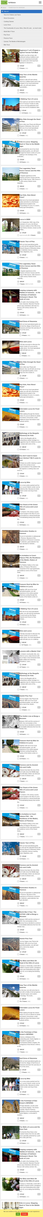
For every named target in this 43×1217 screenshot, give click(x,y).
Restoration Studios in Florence (25, 502)
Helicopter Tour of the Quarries (29, 1166)
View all (6, 11)
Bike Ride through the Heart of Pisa (28, 117)
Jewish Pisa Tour (23, 660)
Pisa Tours (7, 35)
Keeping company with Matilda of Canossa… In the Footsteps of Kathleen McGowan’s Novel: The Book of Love (28, 282)
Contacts (18, 1197)
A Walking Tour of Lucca (26, 95)
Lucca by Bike (22, 458)
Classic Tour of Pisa (24, 231)
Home (3, 7)
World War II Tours (9, 31)
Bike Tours (7, 44)
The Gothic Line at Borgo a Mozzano (27, 681)
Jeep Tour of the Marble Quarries (26, 74)
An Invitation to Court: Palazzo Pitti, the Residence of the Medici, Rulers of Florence (28, 528)
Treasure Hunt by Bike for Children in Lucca (27, 551)
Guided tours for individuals (20, 1196)
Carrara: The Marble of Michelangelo (14, 41)
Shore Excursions (9, 18)
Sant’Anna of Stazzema (26, 305)
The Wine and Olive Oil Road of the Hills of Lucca (28, 912)
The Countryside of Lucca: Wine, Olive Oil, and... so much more (22, 28)
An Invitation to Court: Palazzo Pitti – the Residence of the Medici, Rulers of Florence (28, 776)
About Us (8, 1196)
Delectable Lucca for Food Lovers (27, 390)
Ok (18, 1214)
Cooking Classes (9, 21)
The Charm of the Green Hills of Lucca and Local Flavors (28, 480)
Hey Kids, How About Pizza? (28, 187)
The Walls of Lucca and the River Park (27, 1071)
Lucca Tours (7, 25)
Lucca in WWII (22, 209)
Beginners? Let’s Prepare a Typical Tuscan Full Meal (27, 51)
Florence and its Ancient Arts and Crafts (28, 730)
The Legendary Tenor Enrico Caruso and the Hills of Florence (28, 165)
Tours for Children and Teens (12, 15)
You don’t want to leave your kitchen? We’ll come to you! (28, 437)
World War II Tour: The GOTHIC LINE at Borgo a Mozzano (29, 867)
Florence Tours (8, 38)
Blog (23, 1197)
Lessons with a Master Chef (27, 615)
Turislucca (8, 2)
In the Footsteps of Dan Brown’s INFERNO (26, 981)
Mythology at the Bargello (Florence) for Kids (27, 414)
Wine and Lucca (23, 326)
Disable (24, 1214)
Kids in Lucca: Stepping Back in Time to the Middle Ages (28, 139)
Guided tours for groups (8, 1197)
